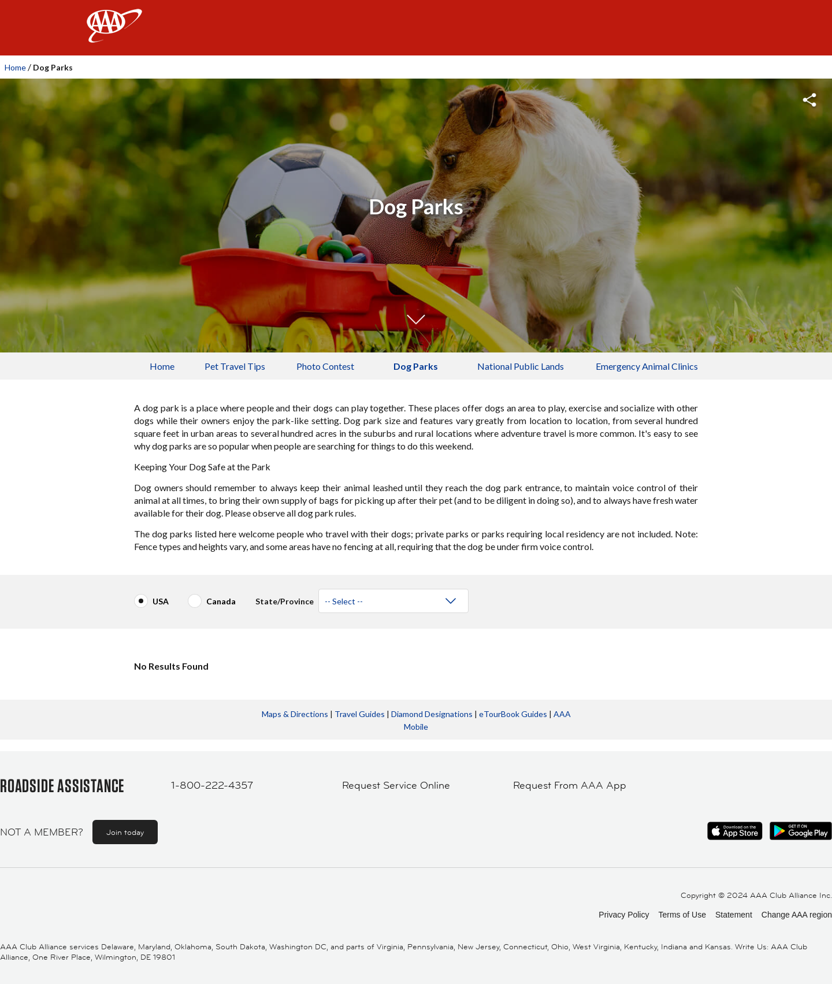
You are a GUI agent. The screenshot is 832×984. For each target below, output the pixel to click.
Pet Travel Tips (235, 366)
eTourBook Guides (513, 714)
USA (161, 601)
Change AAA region (797, 914)
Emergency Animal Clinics (647, 366)
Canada (221, 601)
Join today (125, 832)
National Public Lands (520, 366)
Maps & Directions (295, 714)
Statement (733, 914)
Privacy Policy (624, 914)
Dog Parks (415, 366)
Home (15, 67)
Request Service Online (396, 785)
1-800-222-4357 (212, 785)
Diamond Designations (432, 714)
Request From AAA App (569, 785)
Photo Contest (325, 366)
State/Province (284, 596)
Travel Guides (360, 714)
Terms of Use (681, 914)
